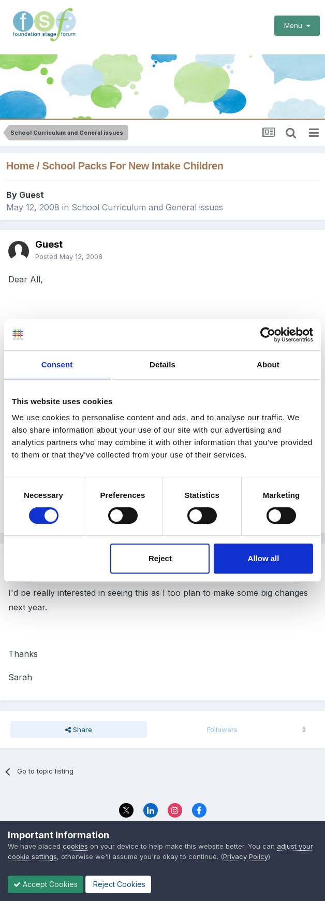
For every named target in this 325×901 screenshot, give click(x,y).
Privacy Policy (245, 856)
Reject (160, 558)
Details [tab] (162, 364)
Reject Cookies (118, 884)
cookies (75, 846)
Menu (297, 25)
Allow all (263, 558)
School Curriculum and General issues (147, 203)
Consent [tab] (57, 364)
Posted (68, 253)
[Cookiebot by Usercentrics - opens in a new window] (268, 334)
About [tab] (268, 364)
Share (78, 726)
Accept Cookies (45, 884)
